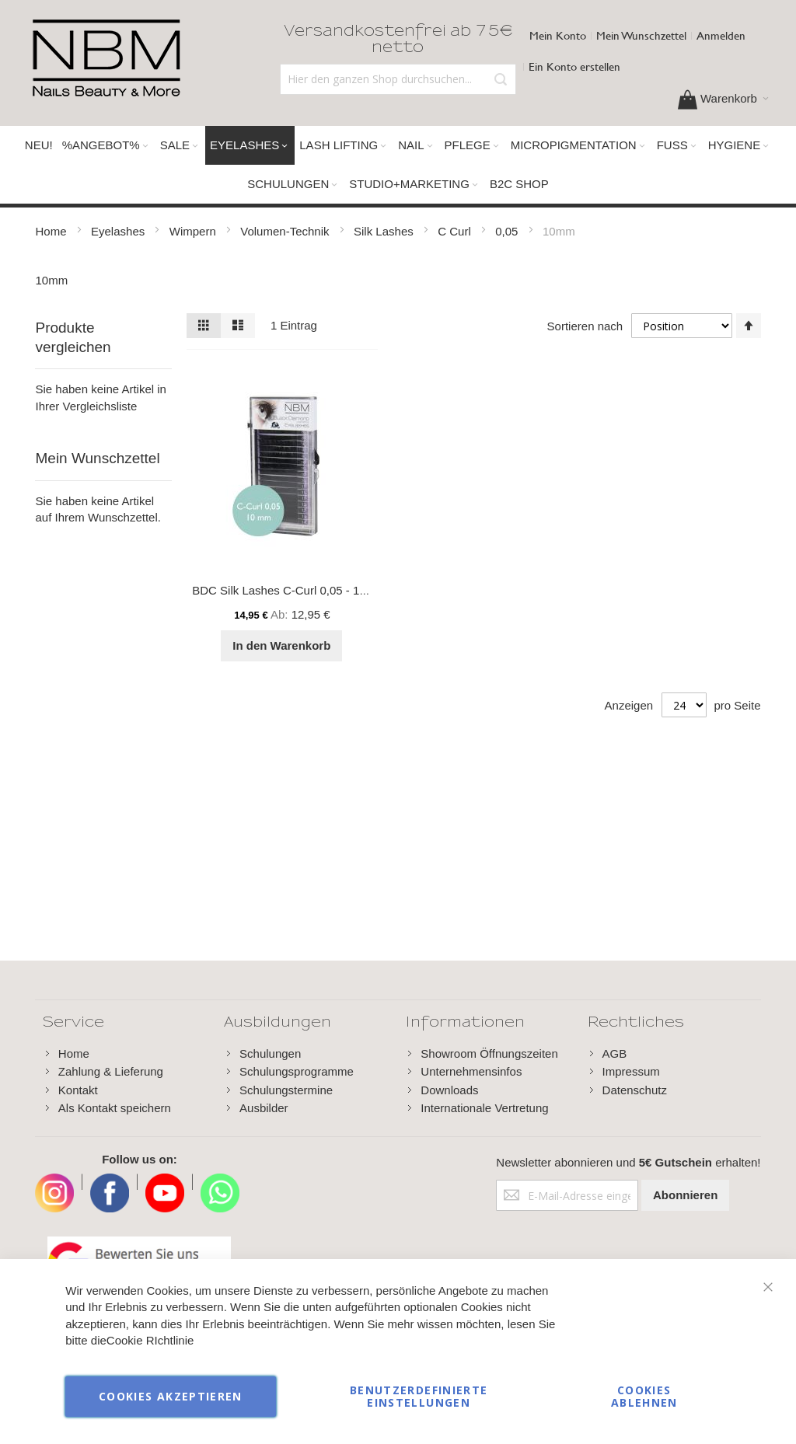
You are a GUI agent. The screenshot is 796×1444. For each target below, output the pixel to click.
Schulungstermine (286, 1090)
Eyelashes (119, 231)
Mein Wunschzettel (641, 35)
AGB (614, 1053)
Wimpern (194, 231)
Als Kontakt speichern (114, 1107)
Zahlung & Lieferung (110, 1071)
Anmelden (720, 35)
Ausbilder (263, 1107)
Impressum (631, 1071)
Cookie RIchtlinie (150, 1341)
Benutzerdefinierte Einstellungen (418, 1396)
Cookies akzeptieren (171, 1396)
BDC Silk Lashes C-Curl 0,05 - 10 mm (290, 590)
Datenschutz (634, 1090)
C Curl (456, 231)
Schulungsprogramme (296, 1071)
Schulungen (270, 1053)
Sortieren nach (585, 326)
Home (52, 231)
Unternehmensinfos (471, 1071)
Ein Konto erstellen (574, 66)
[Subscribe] (685, 1195)
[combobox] (398, 79)
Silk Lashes (385, 231)
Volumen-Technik (286, 231)
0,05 (508, 231)
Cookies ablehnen (644, 1396)
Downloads (449, 1090)
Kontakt (78, 1090)
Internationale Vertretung (484, 1107)
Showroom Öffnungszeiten (489, 1053)
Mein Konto (557, 35)
